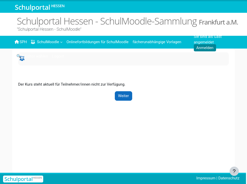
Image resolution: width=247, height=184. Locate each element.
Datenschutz (229, 178)
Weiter (123, 96)
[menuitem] (97, 41)
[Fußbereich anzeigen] (234, 171)
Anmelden (205, 47)
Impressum (206, 178)
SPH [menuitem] (20, 42)
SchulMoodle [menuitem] (45, 42)
